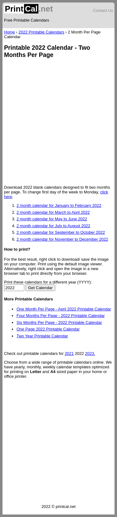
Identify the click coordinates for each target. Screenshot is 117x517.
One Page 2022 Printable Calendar (48, 329)
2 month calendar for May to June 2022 (52, 219)
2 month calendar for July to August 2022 (53, 225)
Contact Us (103, 10)
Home (9, 32)
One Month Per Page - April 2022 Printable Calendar (64, 309)
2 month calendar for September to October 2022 (61, 232)
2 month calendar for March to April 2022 (53, 212)
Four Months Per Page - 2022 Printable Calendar (61, 315)
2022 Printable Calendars (41, 32)
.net (28, 8)
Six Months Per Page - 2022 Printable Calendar (59, 322)
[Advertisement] (58, 122)
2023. (90, 353)
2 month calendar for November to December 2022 (62, 239)
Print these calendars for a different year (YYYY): (48, 282)
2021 (69, 353)
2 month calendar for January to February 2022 (59, 205)
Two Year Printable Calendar (42, 336)
